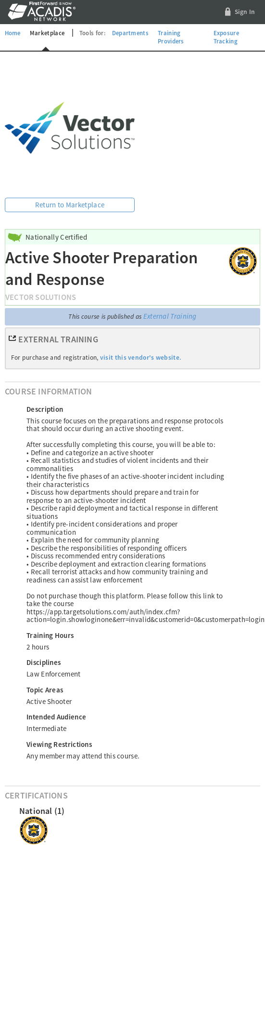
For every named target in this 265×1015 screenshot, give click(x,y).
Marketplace (47, 33)
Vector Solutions (40, 297)
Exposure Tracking (226, 37)
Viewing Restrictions (59, 744)
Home (13, 33)
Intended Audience (56, 716)
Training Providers (171, 37)
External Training (170, 316)
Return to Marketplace (69, 204)
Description (44, 409)
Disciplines (43, 662)
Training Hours (50, 635)
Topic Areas (44, 689)
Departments (130, 33)
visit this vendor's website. (140, 357)
